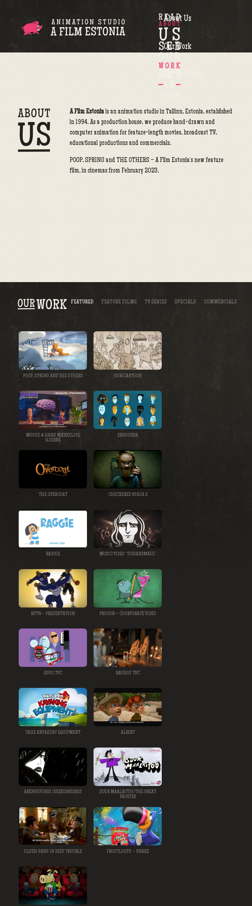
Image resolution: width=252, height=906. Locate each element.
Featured (82, 258)
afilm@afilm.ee (220, 883)
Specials (185, 258)
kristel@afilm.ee (160, 782)
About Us (147, 25)
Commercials (220, 258)
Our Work (185, 25)
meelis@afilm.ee (187, 826)
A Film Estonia (72, 28)
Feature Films (119, 258)
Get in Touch (222, 25)
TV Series (156, 258)
